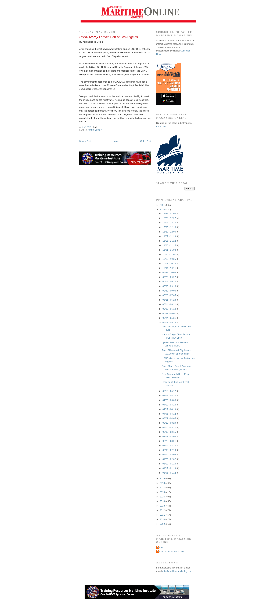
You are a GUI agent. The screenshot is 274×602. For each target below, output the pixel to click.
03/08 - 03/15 (169, 432)
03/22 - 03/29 (169, 423)
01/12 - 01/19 (169, 468)
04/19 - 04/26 (169, 404)
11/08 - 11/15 (169, 245)
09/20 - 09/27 (169, 277)
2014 (162, 501)
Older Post (145, 141)
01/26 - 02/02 (169, 459)
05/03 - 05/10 (169, 395)
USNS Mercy (95, 130)
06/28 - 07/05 (169, 295)
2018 (162, 483)
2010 (162, 519)
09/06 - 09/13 (169, 286)
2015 (162, 496)
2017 (162, 487)
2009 (162, 524)
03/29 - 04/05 (169, 418)
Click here (161, 126)
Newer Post (85, 141)
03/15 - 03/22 (169, 427)
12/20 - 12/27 (169, 218)
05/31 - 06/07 (169, 313)
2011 (162, 515)
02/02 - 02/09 (169, 454)
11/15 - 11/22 (169, 240)
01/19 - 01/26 (169, 463)
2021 (162, 205)
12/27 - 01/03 (169, 213)
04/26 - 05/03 (169, 400)
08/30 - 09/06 (169, 290)
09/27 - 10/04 (169, 272)
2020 (162, 209)
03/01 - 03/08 (169, 436)
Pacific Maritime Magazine (170, 551)
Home (116, 141)
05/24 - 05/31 (169, 318)
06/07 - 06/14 (169, 309)
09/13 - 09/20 (169, 281)
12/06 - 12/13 (169, 227)
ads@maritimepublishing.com (177, 571)
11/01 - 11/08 (169, 250)
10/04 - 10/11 (169, 268)
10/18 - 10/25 (169, 259)
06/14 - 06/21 (169, 304)
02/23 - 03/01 (169, 441)
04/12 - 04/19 (169, 409)
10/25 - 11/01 (169, 254)
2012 (162, 510)
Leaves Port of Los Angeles (108, 37)
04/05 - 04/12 (169, 413)
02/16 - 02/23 (169, 445)
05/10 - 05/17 (169, 391)
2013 (162, 505)
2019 (162, 478)
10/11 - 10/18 (169, 263)
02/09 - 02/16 (169, 450)
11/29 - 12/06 (169, 231)
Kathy (160, 547)
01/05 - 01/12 (169, 472)
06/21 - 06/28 (169, 299)
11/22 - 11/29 (169, 236)
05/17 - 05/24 (169, 322)
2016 (162, 492)
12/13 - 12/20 (169, 222)
